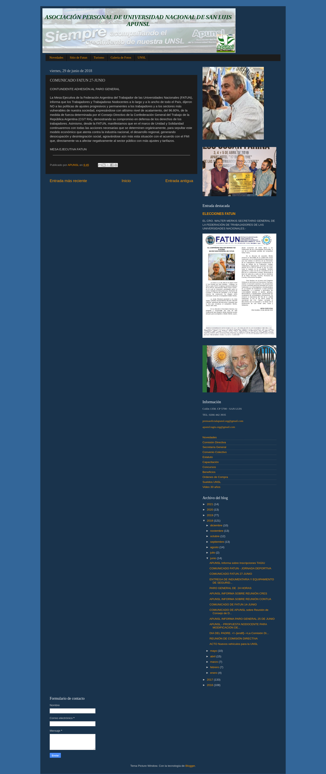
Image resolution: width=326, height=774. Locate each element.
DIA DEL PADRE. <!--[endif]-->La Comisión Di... (239, 633)
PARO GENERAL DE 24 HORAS (231, 588)
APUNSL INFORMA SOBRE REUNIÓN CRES (238, 593)
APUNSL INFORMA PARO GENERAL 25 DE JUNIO (242, 618)
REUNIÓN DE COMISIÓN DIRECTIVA (234, 638)
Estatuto (208, 457)
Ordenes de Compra (215, 477)
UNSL (142, 57)
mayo (214, 650)
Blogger (190, 765)
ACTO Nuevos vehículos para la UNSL (234, 643)
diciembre (216, 525)
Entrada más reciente (68, 181)
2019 (210, 515)
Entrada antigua (179, 181)
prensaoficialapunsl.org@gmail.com (223, 421)
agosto (214, 547)
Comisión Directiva (214, 442)
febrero (215, 667)
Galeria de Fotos (121, 57)
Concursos (209, 467)
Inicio (126, 181)
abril (213, 656)
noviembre (217, 530)
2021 (210, 504)
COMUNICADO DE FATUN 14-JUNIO (233, 604)
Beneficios (209, 472)
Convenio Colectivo (215, 452)
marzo (214, 661)
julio (213, 552)
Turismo (99, 57)
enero (214, 672)
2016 (210, 685)
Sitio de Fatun (78, 57)
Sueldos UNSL (212, 482)
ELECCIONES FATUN (219, 214)
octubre (215, 536)
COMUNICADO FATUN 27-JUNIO (231, 573)
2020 (210, 509)
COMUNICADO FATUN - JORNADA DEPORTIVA (240, 568)
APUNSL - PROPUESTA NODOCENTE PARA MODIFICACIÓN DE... (238, 626)
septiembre (217, 541)
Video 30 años (211, 487)
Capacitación (211, 462)
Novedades (56, 57)
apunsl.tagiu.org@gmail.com (219, 427)
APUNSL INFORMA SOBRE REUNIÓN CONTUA (240, 599)
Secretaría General (214, 447)
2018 (210, 520)
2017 (210, 679)
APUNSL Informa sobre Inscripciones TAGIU (237, 563)
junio (213, 558)
